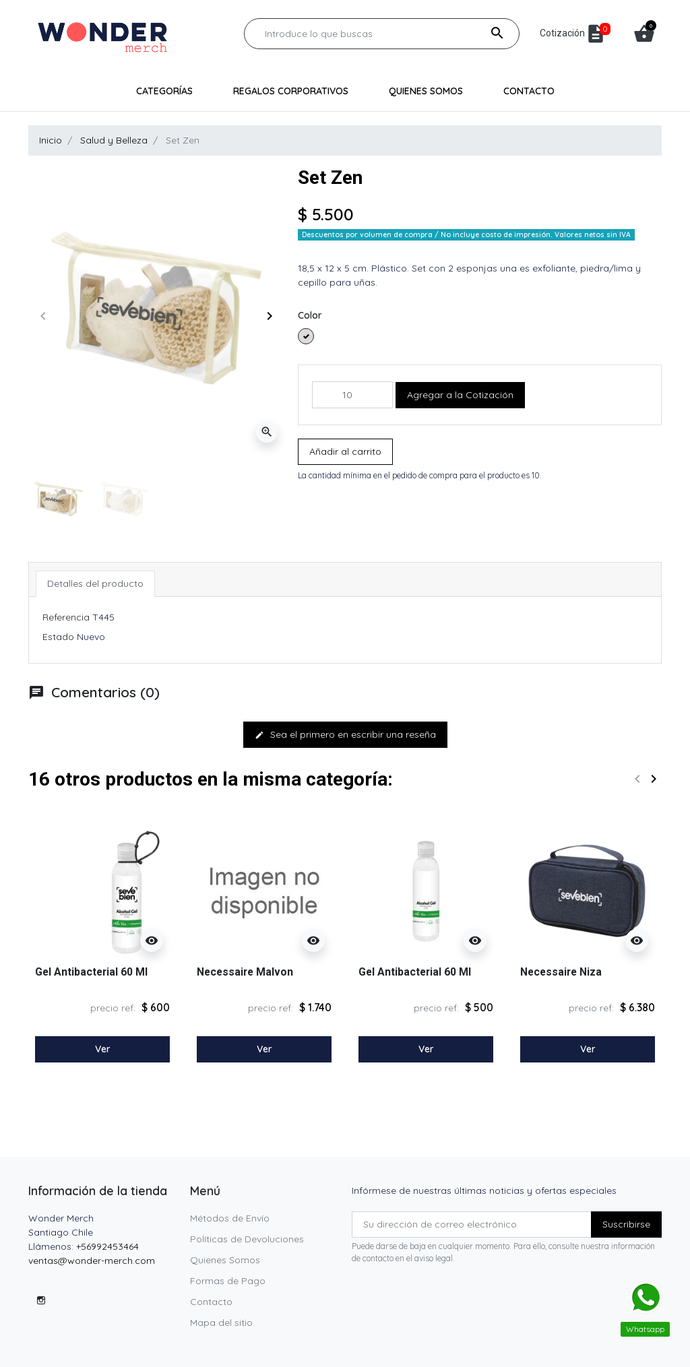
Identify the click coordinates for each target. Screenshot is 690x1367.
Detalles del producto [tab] (95, 583)
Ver (103, 1049)
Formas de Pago (227, 1281)
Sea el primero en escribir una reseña (345, 734)
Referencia (66, 617)
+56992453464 (107, 1246)
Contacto (211, 1302)
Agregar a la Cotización (460, 395)
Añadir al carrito (345, 451)
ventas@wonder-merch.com (91, 1260)
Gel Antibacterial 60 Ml (91, 971)
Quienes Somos (225, 1260)
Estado (58, 637)
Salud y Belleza (114, 140)
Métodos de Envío (230, 1218)
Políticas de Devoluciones (247, 1239)
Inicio (50, 140)
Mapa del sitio (221, 1322)
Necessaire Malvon (245, 971)
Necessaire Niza (561, 971)
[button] (644, 33)
